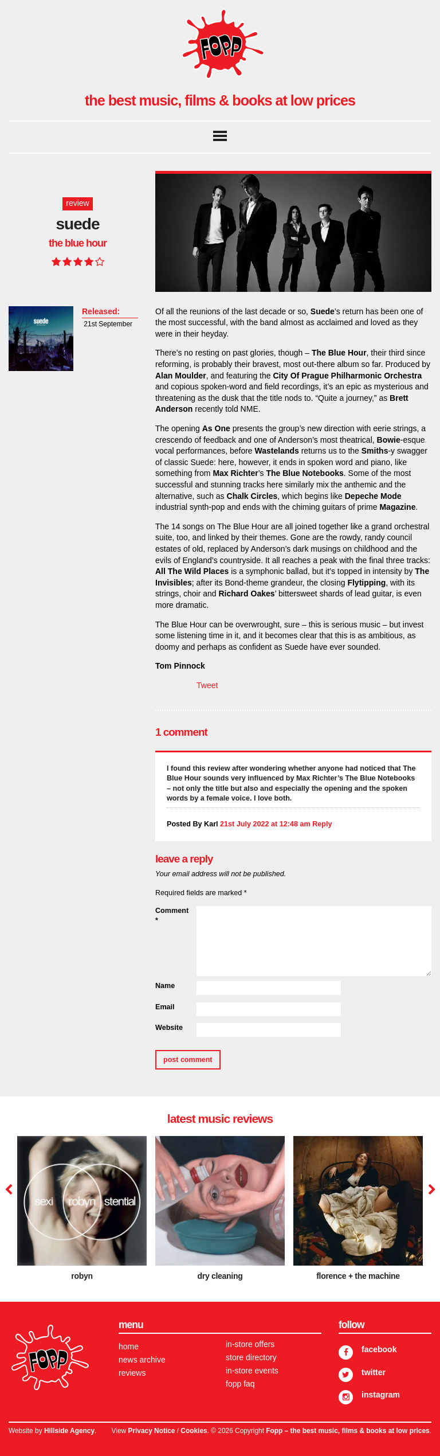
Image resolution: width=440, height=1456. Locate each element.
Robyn (81, 1276)
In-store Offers (250, 1344)
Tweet (207, 685)
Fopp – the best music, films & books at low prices (347, 1431)
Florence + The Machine (358, 1276)
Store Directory (251, 1357)
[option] (82, 1212)
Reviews (132, 1372)
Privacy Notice (151, 1431)
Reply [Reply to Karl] (322, 824)
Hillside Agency (69, 1431)
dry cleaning (220, 1276)
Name (165, 986)
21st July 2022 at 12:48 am (265, 824)
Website (169, 1028)
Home (129, 1346)
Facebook (379, 1349)
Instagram (381, 1394)
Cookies (193, 1431)
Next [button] (430, 1190)
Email (165, 1007)
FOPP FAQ (240, 1383)
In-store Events (252, 1370)
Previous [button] (9, 1190)
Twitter (374, 1372)
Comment (171, 916)
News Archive (142, 1359)
